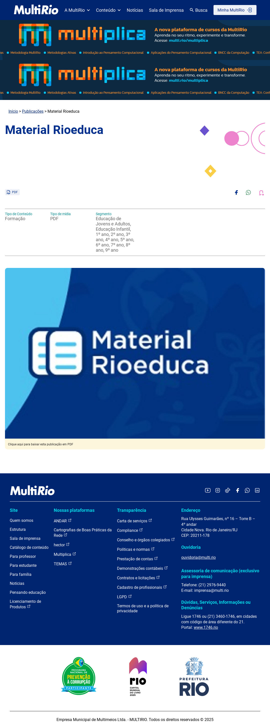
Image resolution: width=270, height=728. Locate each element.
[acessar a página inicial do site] (36, 9)
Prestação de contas (137, 558)
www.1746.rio (206, 627)
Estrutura (18, 529)
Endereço (190, 510)
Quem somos (21, 520)
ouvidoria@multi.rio (198, 557)
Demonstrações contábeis (142, 568)
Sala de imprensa (25, 538)
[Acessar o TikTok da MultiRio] (227, 490)
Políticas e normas (136, 549)
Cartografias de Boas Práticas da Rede (83, 533)
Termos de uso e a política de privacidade (142, 608)
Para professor (23, 556)
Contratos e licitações (138, 577)
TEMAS (63, 563)
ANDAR (63, 520)
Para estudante (23, 565)
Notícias (135, 10)
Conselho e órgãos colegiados (146, 539)
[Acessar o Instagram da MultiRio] (217, 490)
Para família (21, 574)
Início (13, 111)
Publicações (33, 111)
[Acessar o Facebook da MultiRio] (237, 490)
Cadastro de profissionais (142, 587)
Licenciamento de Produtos (25, 604)
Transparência (131, 510)
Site (14, 510)
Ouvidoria (191, 547)
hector (62, 544)
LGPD (124, 596)
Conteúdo (108, 10)
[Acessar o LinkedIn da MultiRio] (257, 490)
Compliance (130, 530)
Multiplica (65, 554)
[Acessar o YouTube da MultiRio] (208, 490)
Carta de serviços (134, 520)
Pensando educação (28, 592)
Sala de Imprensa (166, 10)
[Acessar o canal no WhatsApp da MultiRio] (247, 490)
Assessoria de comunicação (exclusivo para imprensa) (220, 573)
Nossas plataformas (74, 510)
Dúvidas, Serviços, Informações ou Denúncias (215, 605)
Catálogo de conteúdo (29, 547)
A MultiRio (77, 10)
